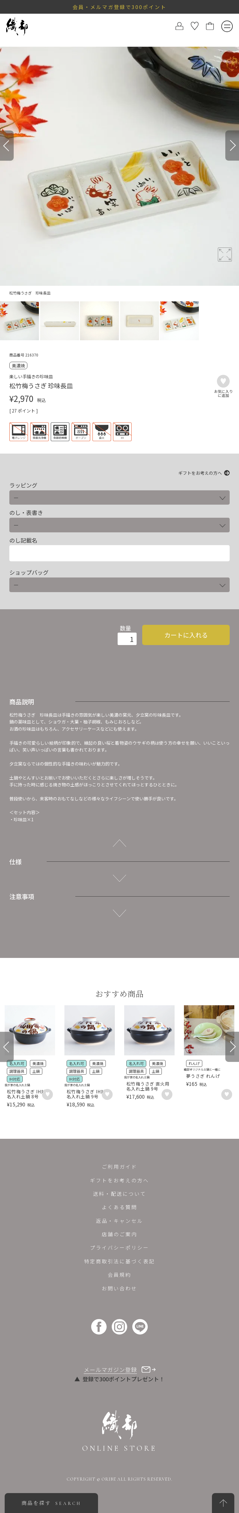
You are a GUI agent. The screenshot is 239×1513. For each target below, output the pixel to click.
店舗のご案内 (119, 1234)
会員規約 (119, 1274)
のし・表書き (26, 512)
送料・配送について (119, 1193)
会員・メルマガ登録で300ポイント (119, 7)
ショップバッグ (29, 572)
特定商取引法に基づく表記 (119, 1261)
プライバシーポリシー (119, 1247)
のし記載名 (23, 540)
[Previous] (7, 145)
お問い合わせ (119, 1288)
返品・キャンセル (119, 1220)
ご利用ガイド (119, 1166)
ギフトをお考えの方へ (200, 473)
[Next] (232, 145)
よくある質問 (119, 1207)
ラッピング (23, 485)
